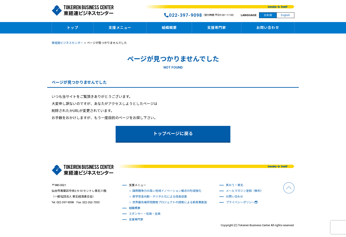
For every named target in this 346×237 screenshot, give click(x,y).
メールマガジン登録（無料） (244, 190)
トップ (72, 28)
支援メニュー (120, 28)
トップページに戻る (173, 133)
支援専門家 (216, 28)
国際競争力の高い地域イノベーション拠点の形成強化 (166, 190)
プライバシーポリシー (242, 202)
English (285, 15)
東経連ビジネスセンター (67, 43)
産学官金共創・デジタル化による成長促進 (159, 196)
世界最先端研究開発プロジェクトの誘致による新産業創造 (169, 202)
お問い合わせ (267, 28)
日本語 (268, 15)
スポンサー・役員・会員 (144, 213)
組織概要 (169, 28)
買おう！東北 (234, 185)
